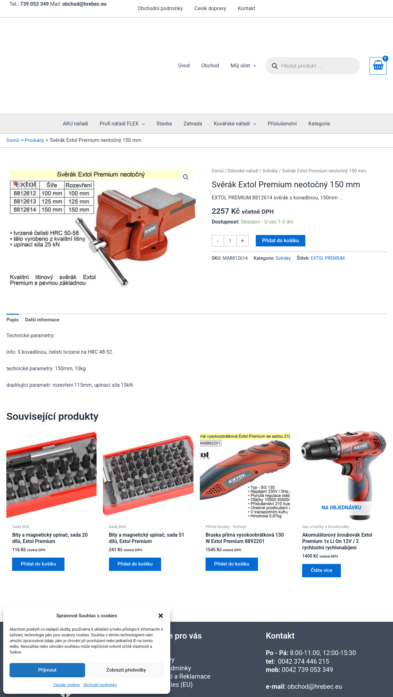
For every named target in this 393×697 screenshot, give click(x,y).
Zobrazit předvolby (126, 670)
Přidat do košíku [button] (40, 524)
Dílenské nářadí (244, 128)
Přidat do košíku (280, 198)
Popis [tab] (12, 277)
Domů (218, 128)
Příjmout (47, 670)
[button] (161, 616)
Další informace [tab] (44, 277)
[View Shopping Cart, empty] (378, 44)
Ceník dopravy (210, 8)
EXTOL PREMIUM (329, 215)
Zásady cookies (66, 685)
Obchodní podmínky (100, 685)
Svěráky (272, 128)
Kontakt (245, 8)
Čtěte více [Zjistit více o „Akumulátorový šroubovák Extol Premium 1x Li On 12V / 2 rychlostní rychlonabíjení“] (323, 530)
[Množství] (230, 198)
